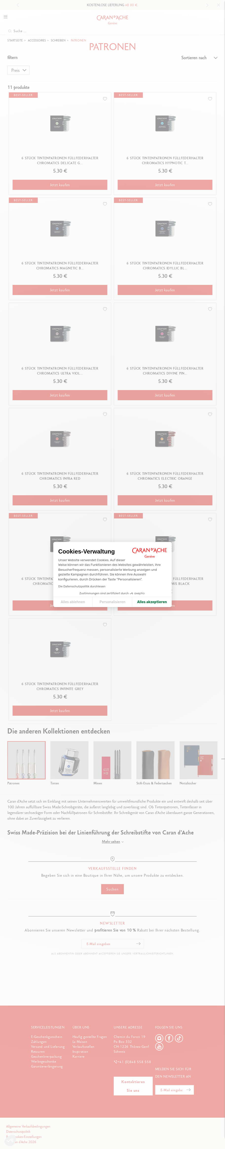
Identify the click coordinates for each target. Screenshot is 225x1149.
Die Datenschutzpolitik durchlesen (81, 586)
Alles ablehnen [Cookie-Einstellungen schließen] (73, 602)
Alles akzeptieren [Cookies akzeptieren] (152, 602)
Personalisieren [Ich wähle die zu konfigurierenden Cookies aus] (113, 602)
